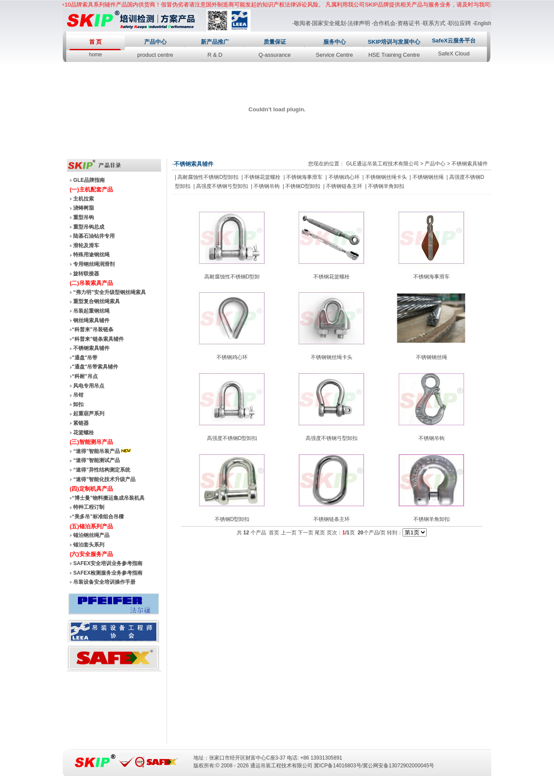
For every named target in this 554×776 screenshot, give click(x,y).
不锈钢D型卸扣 (302, 186)
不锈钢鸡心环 (344, 177)
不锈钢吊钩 (267, 186)
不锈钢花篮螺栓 (262, 177)
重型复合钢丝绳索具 (96, 301)
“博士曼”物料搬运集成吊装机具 (108, 498)
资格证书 (408, 23)
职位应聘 (459, 23)
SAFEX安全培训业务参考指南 (107, 563)
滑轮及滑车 (86, 245)
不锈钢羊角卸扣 (386, 186)
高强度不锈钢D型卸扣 (232, 438)
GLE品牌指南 (89, 180)
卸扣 (78, 404)
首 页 (95, 42)
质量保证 (275, 42)
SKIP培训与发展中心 (394, 42)
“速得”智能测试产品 (96, 460)
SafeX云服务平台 (454, 40)
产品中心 (155, 42)
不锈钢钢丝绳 (428, 177)
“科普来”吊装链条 (92, 330)
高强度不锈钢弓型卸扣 (222, 186)
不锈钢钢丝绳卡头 (386, 177)
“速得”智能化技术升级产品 (104, 479)
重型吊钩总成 (88, 227)
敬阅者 (302, 23)
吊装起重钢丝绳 (91, 311)
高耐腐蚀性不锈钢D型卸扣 (207, 177)
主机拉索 (83, 199)
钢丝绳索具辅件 (91, 320)
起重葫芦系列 (88, 414)
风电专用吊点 (88, 386)
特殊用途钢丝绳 (91, 255)
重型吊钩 (83, 217)
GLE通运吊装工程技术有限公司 (382, 164)
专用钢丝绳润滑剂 (94, 264)
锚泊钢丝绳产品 (91, 535)
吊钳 (78, 395)
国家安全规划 (329, 23)
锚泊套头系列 (88, 545)
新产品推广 (215, 42)
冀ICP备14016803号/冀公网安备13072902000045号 (374, 766)
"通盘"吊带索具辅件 (95, 367)
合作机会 (384, 23)
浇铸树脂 (83, 208)
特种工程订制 (88, 507)
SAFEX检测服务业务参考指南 (107, 573)
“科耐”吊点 (85, 376)
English (482, 23)
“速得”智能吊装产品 (102, 451)
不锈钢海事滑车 (304, 177)
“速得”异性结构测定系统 (101, 470)
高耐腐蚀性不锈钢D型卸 (232, 277)
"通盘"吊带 (84, 358)
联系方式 (434, 23)
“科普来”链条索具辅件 (98, 339)
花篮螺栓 (83, 433)
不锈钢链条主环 (344, 186)
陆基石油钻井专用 (94, 236)
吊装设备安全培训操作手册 (104, 582)
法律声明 (359, 23)
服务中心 (334, 42)
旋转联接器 (86, 274)
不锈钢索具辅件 (91, 348)
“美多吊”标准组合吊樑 (98, 517)
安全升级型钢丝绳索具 (120, 292)
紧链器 (81, 423)
